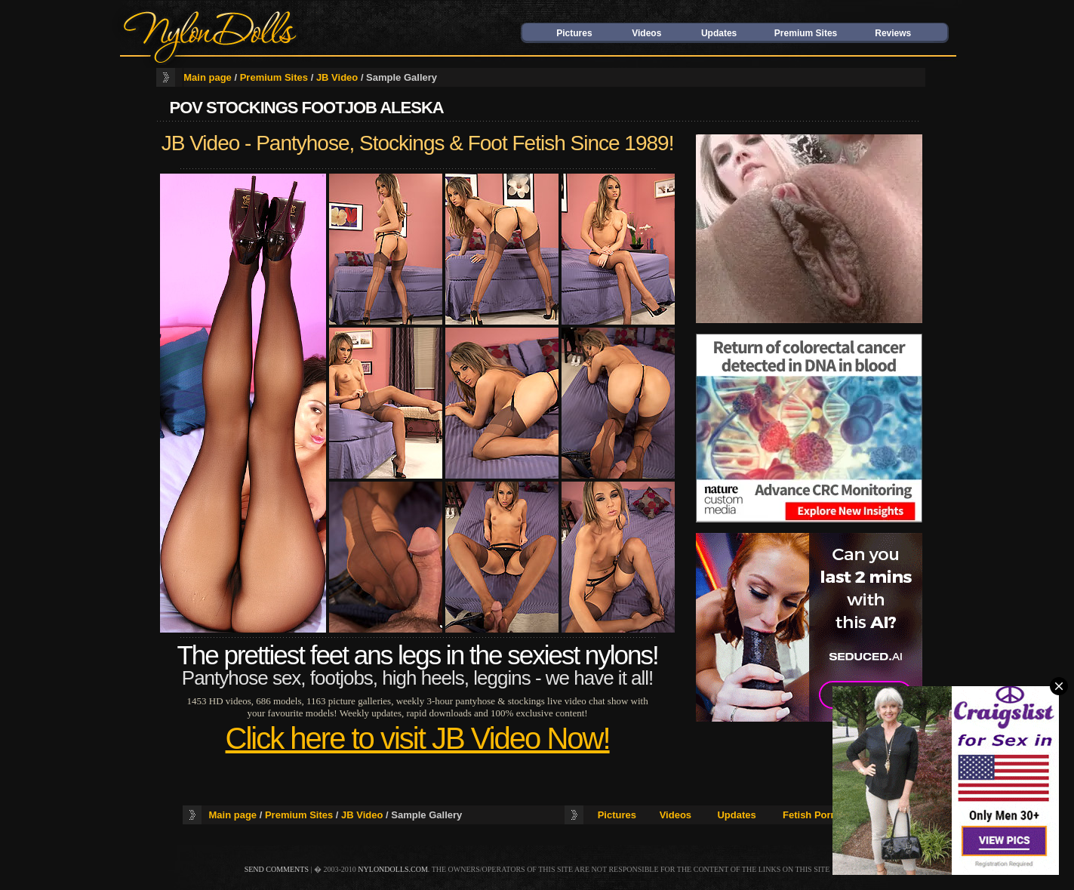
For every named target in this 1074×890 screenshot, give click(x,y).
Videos (646, 33)
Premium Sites (805, 33)
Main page (207, 77)
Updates (719, 33)
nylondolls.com (393, 869)
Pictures (574, 33)
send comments (277, 869)
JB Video (337, 77)
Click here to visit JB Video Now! (418, 738)
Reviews (893, 33)
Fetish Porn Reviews (831, 815)
